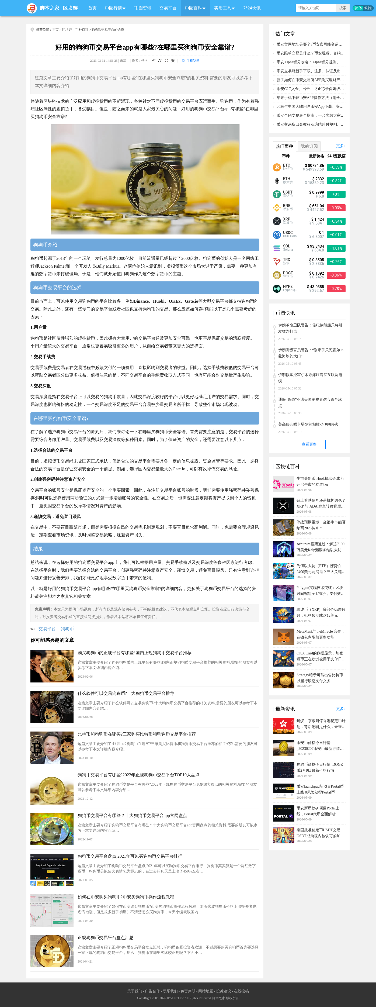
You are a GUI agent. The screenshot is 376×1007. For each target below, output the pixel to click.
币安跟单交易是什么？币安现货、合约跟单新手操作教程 (324, 53)
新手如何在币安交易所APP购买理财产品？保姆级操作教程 (325, 80)
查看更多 (309, 444)
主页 (55, 30)
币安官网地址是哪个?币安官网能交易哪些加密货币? (320, 44)
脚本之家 (49, 8)
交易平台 (168, 8)
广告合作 (152, 991)
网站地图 (205, 991)
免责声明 (188, 991)
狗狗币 (67, 628)
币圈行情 (113, 8)
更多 (340, 146)
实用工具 (222, 8)
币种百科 (81, 30)
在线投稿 (241, 991)
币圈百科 (193, 8)
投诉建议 (223, 991)
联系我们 (170, 991)
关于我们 (134, 991)
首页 (92, 8)
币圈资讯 (142, 8)
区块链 (70, 8)
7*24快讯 (252, 8)
